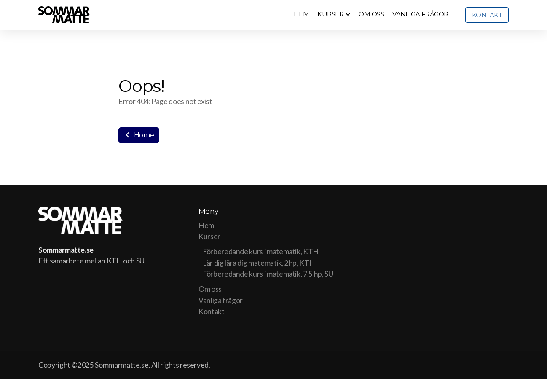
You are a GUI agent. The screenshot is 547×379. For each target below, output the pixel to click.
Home (139, 135)
